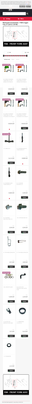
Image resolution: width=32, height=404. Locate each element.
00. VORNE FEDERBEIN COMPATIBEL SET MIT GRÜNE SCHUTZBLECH (8, 81)
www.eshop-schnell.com (18, 402)
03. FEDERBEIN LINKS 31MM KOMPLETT (8, 184)
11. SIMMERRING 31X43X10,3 (20, 322)
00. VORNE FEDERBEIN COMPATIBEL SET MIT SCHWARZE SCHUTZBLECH (9, 115)
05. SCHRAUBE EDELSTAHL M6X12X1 (8, 218)
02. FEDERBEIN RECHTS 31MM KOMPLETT (22, 149)
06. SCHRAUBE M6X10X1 (22, 217)
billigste (12, 59)
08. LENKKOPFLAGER (8, 287)
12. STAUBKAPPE (7, 356)
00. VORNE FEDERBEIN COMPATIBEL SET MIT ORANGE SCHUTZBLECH (22, 81)
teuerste (17, 59)
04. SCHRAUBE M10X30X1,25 (20, 184)
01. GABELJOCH (7, 148)
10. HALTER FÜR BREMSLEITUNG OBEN (8, 322)
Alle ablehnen (22, 6)
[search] (27, 13)
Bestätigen (28, 6)
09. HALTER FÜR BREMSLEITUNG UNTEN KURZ (22, 288)
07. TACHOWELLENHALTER (9, 252)
